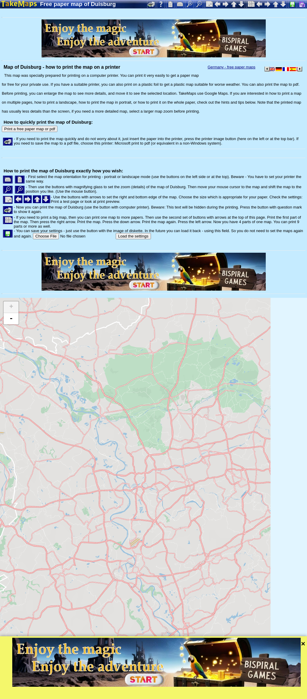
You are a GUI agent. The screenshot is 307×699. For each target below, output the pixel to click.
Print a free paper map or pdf (29, 129)
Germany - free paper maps (231, 67)
